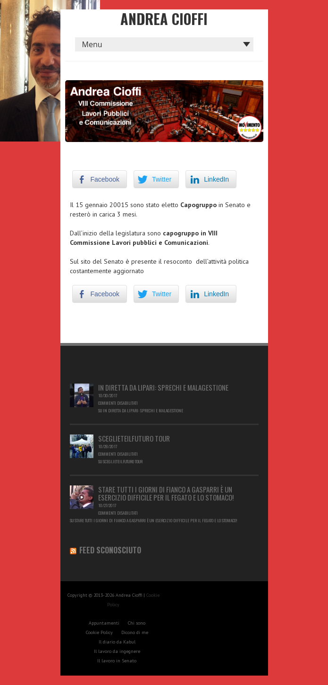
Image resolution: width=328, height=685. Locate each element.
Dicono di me (134, 632)
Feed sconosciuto (110, 550)
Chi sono (136, 623)
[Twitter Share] (156, 179)
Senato (114, 261)
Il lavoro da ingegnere (117, 651)
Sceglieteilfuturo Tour (134, 438)
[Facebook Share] (99, 179)
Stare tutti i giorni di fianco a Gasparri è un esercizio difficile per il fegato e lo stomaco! (166, 493)
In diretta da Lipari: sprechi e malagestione (163, 387)
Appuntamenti (104, 623)
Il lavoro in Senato (116, 661)
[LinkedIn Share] (210, 179)
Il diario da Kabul (117, 642)
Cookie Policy (99, 632)
